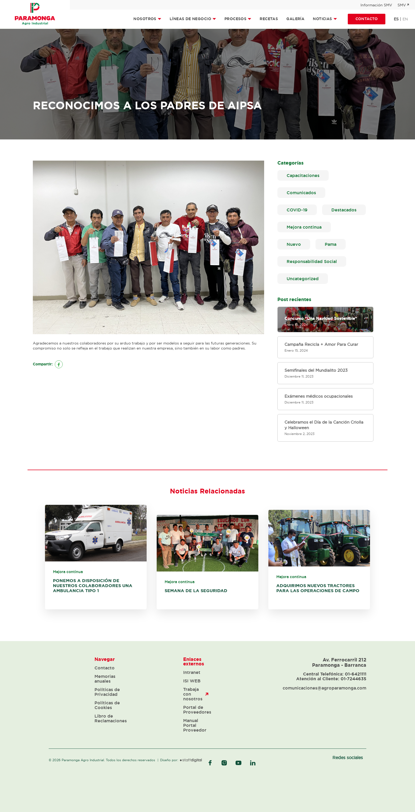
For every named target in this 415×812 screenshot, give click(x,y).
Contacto (366, 19)
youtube (238, 763)
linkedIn (252, 762)
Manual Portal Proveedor (194, 725)
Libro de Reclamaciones (110, 718)
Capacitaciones (303, 175)
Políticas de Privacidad (107, 692)
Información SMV (376, 5)
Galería (295, 19)
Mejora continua (304, 227)
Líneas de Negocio (190, 19)
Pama (330, 244)
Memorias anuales (104, 678)
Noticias (322, 19)
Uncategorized (303, 278)
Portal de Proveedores (197, 709)
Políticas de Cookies (107, 705)
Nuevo (294, 244)
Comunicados (301, 192)
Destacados (344, 209)
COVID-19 (297, 209)
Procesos (235, 19)
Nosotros (144, 19)
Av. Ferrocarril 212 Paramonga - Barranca (339, 662)
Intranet (191, 672)
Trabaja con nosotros (192, 694)
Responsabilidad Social (312, 261)
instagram (224, 762)
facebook (210, 762)
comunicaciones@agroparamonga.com (324, 688)
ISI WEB (192, 680)
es (396, 19)
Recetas (269, 19)
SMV (402, 5)
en (405, 19)
